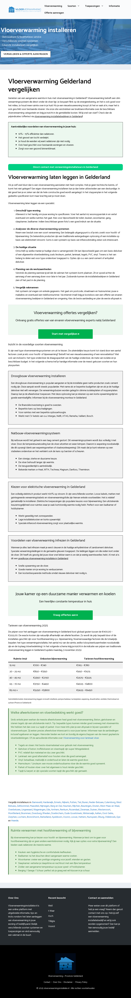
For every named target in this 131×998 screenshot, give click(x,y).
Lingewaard (26, 810)
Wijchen (76, 806)
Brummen (26, 813)
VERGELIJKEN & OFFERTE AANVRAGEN (26, 54)
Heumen (67, 806)
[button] (65, 167)
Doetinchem (57, 813)
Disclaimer (68, 982)
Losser (74, 817)
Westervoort (104, 810)
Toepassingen (95, 6)
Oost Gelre (107, 813)
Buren (85, 802)
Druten (95, 806)
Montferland (14, 813)
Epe (118, 817)
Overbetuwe (14, 810)
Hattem (82, 817)
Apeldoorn (57, 817)
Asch (50, 916)
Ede (48, 810)
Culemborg (109, 802)
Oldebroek (110, 817)
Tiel (79, 802)
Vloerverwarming (53, 6)
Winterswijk (88, 813)
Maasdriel (34, 806)
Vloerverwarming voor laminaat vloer (81, 738)
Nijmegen (44, 806)
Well (50, 906)
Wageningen (39, 810)
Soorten (75, 6)
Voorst (66, 817)
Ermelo (57, 802)
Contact (47, 982)
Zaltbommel (23, 806)
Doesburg (37, 813)
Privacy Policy (81, 982)
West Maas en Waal (109, 806)
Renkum (64, 810)
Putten (73, 802)
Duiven (93, 810)
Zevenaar (84, 810)
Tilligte (51, 921)
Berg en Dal (56, 806)
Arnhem (55, 810)
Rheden (46, 813)
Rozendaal (74, 810)
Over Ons (57, 982)
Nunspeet (92, 817)
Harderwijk (48, 802)
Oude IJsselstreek (73, 813)
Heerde (14, 821)
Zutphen (12, 817)
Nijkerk (65, 802)
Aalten (98, 813)
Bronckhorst (33, 817)
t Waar (51, 911)
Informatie (114, 6)
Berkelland (45, 817)
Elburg (101, 817)
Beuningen (86, 806)
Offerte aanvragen (54, 13)
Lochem (22, 817)
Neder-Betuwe (96, 802)
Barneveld (37, 802)
